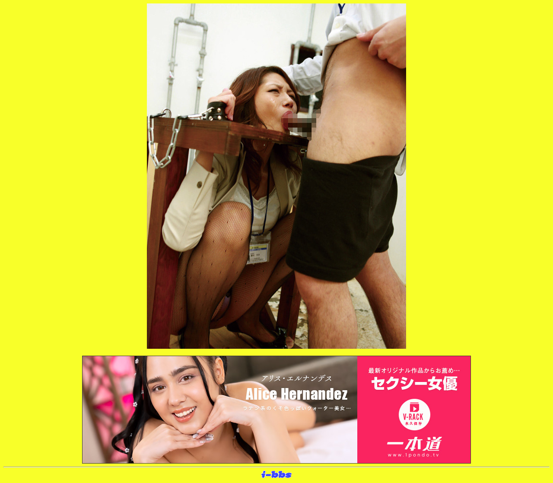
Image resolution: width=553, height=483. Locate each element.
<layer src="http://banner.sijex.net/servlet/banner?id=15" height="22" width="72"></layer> (276, 475)
